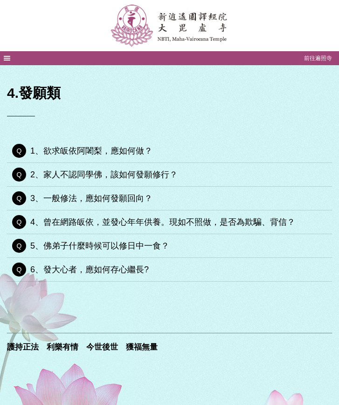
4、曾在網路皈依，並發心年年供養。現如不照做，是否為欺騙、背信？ (162, 222)
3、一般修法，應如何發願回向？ (91, 198)
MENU (7, 58)
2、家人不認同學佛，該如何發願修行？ (104, 174)
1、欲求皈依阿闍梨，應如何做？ (91, 150)
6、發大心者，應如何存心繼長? (89, 269)
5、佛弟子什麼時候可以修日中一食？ (99, 245)
